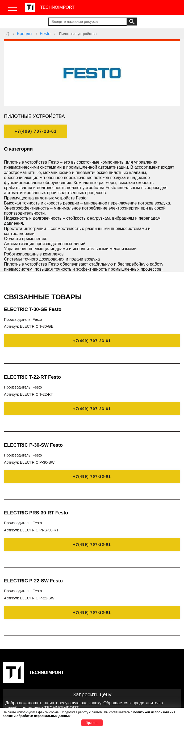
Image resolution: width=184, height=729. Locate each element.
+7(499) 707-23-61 (36, 131)
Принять (92, 723)
